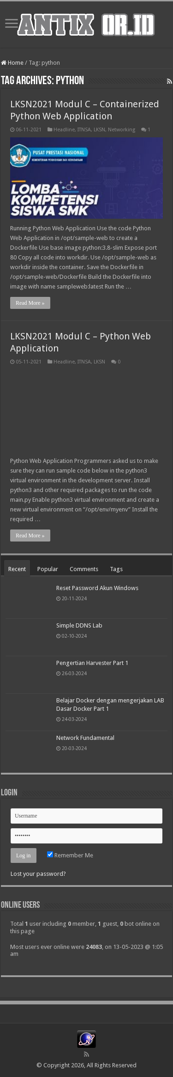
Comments (84, 569)
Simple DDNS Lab (79, 625)
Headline (64, 130)
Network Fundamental (85, 737)
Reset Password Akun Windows (97, 588)
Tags (116, 569)
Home (12, 62)
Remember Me (70, 855)
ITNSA (84, 130)
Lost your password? (38, 873)
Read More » (30, 303)
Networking (121, 130)
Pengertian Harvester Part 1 (92, 662)
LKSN (99, 130)
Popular (47, 569)
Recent (17, 569)
